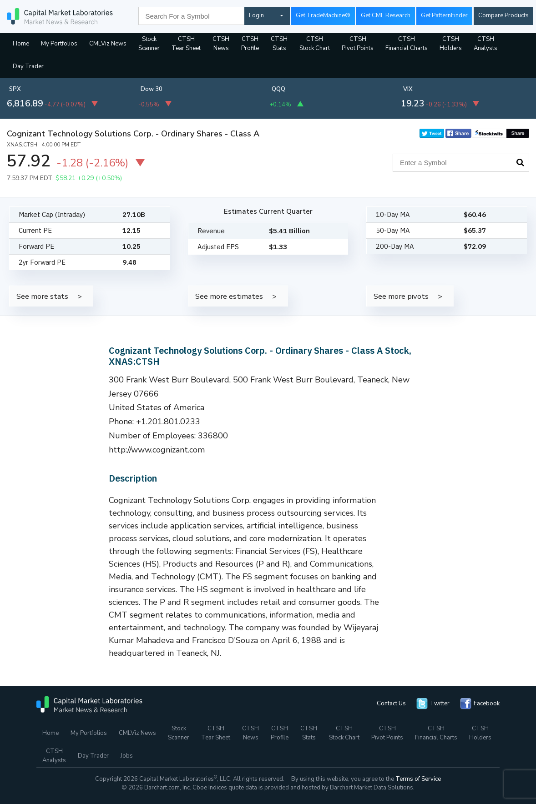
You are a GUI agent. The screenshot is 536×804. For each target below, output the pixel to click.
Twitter (440, 703)
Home (21, 44)
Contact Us (391, 703)
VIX (408, 89)
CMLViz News (107, 44)
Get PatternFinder (444, 15)
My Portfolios (59, 44)
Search (520, 162)
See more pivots (401, 296)
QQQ (278, 89)
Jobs (127, 756)
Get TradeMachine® (323, 15)
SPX (15, 89)
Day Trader (28, 66)
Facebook (487, 703)
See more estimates (229, 296)
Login (256, 15)
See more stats (42, 296)
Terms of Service (418, 779)
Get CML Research (385, 15)
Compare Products (503, 15)
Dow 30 (151, 89)
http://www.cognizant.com (157, 449)
